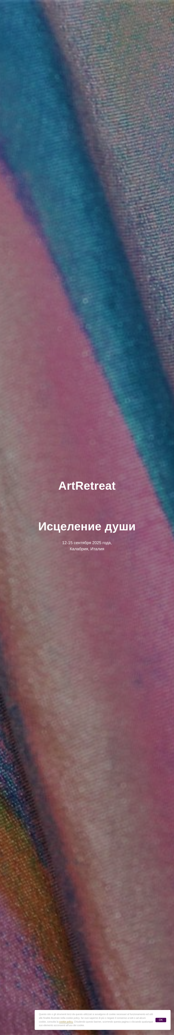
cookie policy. (66, 1021)
